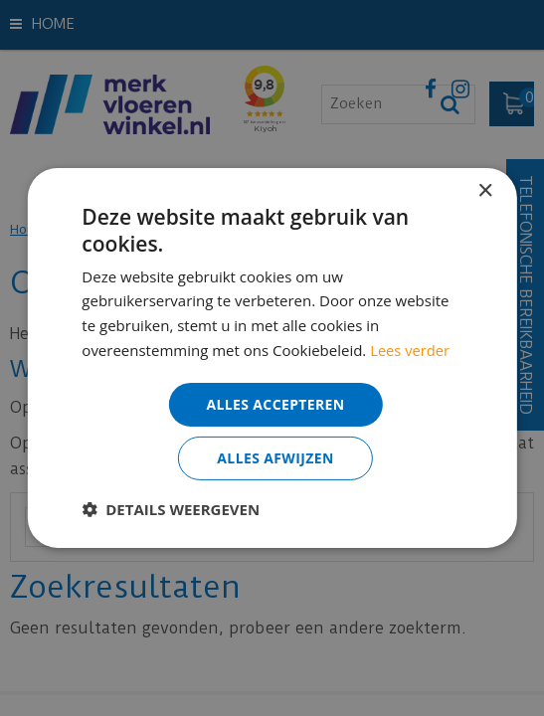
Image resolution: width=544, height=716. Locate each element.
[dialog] (272, 358)
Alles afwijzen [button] (275, 457)
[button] (171, 509)
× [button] (484, 191)
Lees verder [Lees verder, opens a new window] (411, 350)
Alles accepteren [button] (275, 403)
